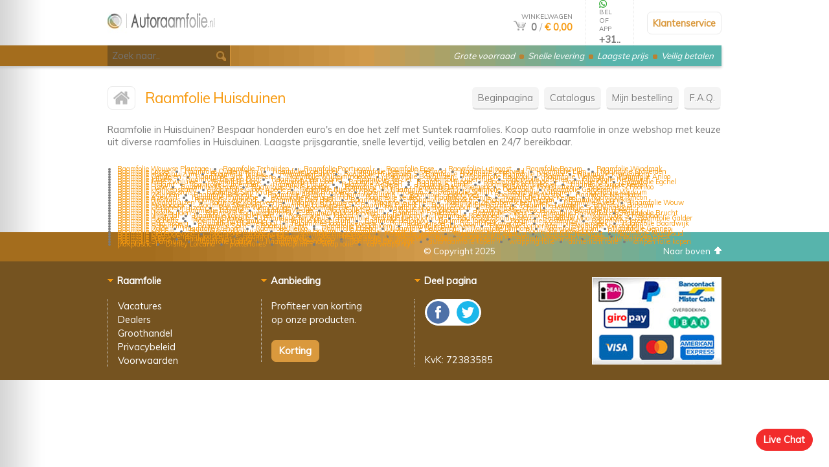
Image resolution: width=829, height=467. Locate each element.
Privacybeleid (147, 347)
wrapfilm (294, 243)
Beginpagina (505, 97)
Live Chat (784, 439)
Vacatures (140, 306)
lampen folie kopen (661, 241)
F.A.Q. (702, 97)
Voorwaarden (148, 360)
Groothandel (145, 333)
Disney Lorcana (190, 243)
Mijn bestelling (642, 97)
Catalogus (572, 97)
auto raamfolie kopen (462, 241)
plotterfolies (247, 243)
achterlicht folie (593, 241)
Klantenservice (684, 23)
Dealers (134, 319)
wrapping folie (531, 241)
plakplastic (134, 243)
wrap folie (337, 243)
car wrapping (388, 243)
